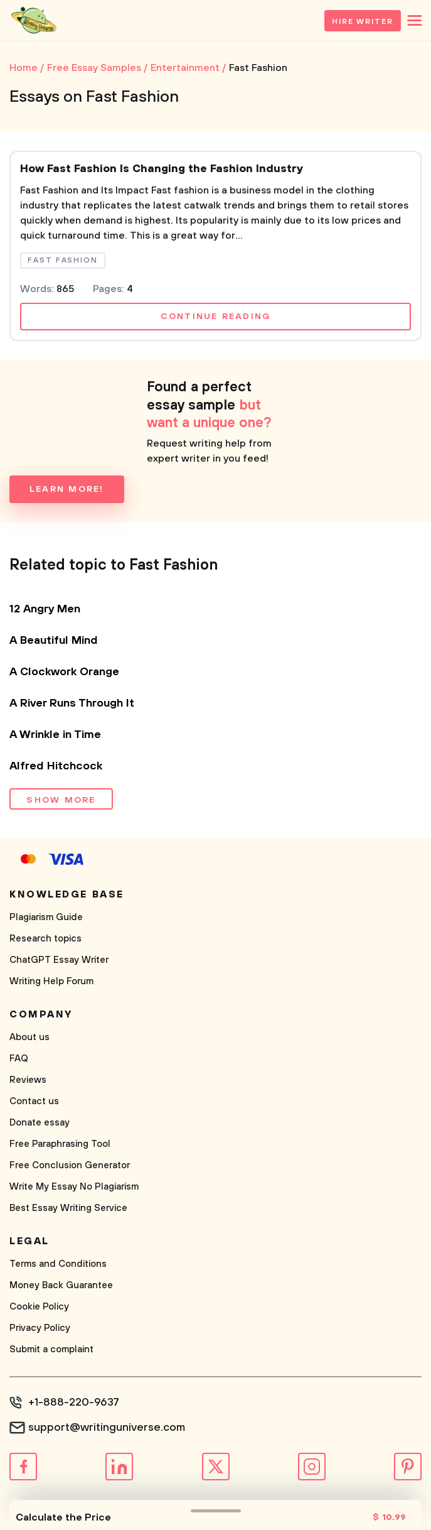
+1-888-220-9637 (73, 1402)
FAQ (18, 1059)
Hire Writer (362, 21)
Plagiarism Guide (46, 917)
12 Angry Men (44, 609)
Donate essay (39, 1123)
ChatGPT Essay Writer (59, 960)
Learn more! (66, 489)
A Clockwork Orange (64, 672)
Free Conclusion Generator (69, 1165)
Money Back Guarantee (61, 1285)
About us (29, 1037)
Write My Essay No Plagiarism (74, 1187)
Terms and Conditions (58, 1264)
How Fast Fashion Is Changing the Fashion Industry (161, 169)
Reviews (27, 1080)
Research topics (45, 939)
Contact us (34, 1101)
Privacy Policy (39, 1328)
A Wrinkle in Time (55, 735)
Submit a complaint (51, 1349)
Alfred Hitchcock (55, 766)
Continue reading (216, 316)
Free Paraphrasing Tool (59, 1144)
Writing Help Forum (51, 981)
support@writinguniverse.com (106, 1427)
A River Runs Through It (71, 703)
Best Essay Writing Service (68, 1208)
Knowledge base (66, 894)
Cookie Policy (39, 1307)
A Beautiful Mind (53, 641)
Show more (60, 800)
